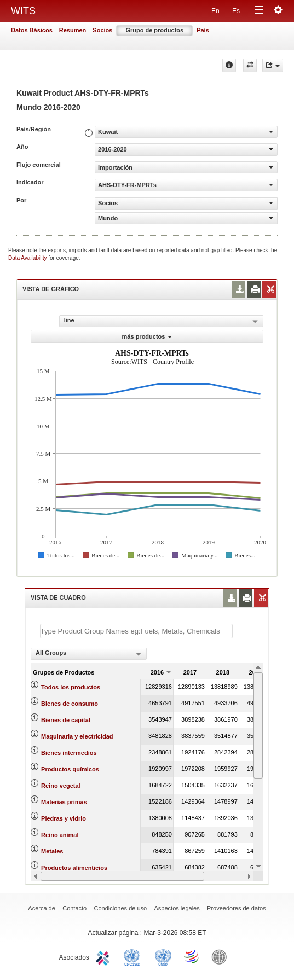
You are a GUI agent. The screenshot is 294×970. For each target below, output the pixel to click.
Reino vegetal (60, 785)
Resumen (73, 30)
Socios (102, 30)
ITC (105, 956)
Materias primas (64, 802)
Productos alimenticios (74, 867)
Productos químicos (70, 769)
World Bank (222, 956)
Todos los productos (70, 687)
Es (236, 11)
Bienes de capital (65, 720)
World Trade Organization (192, 956)
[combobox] (89, 654)
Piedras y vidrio (63, 818)
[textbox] (136, 631)
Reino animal (59, 835)
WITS (23, 10)
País (203, 30)
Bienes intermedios (68, 753)
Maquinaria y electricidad (77, 736)
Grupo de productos (154, 30)
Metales (52, 851)
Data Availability (28, 258)
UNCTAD (134, 956)
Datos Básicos (32, 30)
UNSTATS (163, 956)
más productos (147, 336)
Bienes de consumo (69, 703)
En (215, 11)
